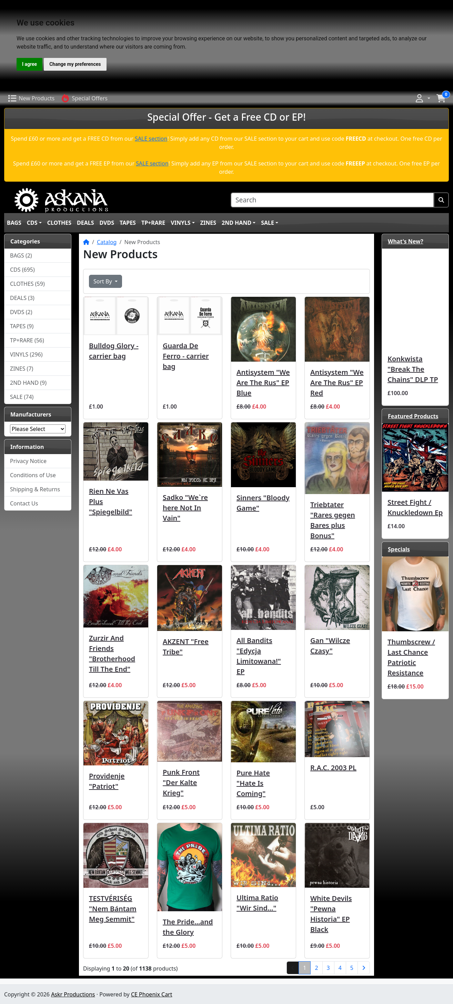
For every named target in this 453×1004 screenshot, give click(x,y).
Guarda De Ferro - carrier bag (186, 356)
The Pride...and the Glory (188, 927)
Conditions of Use (33, 475)
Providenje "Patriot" (106, 781)
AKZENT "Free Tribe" (186, 646)
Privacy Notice (28, 461)
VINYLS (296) (26, 354)
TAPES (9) (21, 326)
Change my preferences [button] (75, 64)
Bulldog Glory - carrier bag (114, 351)
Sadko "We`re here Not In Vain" (185, 508)
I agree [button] (29, 64)
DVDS (107, 223)
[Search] (332, 200)
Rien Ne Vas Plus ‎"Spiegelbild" (110, 501)
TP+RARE (153, 223)
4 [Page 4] (340, 968)
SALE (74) (21, 397)
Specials (399, 549)
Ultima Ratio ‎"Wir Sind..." (257, 903)
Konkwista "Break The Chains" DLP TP (412, 369)
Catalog (107, 242)
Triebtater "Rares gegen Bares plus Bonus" (332, 520)
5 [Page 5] (351, 968)
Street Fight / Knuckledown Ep (415, 507)
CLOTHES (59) (27, 284)
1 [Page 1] (307, 967)
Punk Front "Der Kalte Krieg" (181, 782)
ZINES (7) (21, 368)
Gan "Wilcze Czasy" (330, 645)
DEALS (85, 223)
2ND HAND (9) (28, 382)
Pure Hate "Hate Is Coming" (253, 783)
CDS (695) (22, 269)
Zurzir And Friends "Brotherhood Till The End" (112, 653)
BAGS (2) (21, 255)
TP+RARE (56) (27, 340)
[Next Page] (364, 967)
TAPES (128, 223)
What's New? (405, 241)
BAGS (14, 223)
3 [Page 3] (328, 968)
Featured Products (413, 416)
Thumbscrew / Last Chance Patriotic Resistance (411, 657)
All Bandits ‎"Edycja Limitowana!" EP (258, 656)
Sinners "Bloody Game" (263, 503)
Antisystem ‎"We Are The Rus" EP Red (337, 383)
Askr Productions (73, 994)
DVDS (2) (21, 312)
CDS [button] (32, 223)
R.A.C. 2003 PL (333, 767)
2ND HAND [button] (236, 223)
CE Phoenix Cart (151, 994)
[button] (422, 98)
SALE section (151, 138)
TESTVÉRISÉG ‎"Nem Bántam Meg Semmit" (113, 909)
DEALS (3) (22, 298)
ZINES (208, 223)
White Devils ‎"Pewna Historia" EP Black (331, 914)
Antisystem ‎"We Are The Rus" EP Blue (263, 383)
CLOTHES (59, 223)
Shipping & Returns (35, 489)
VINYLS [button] (180, 223)
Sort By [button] (103, 281)
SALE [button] (267, 223)
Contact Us (24, 503)
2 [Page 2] (316, 968)
